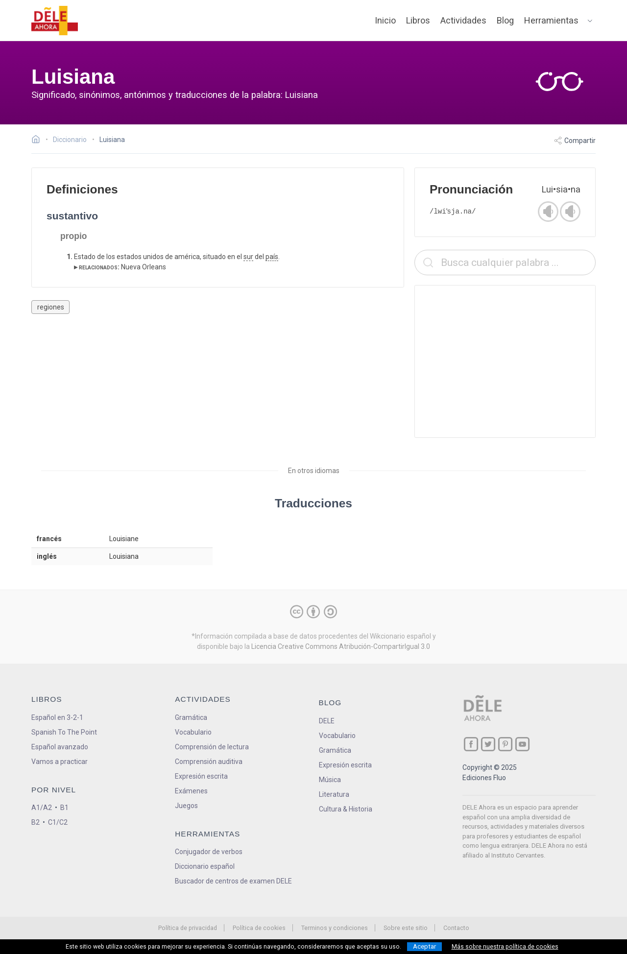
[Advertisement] (505, 361)
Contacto (456, 927)
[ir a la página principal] (54, 20)
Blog (505, 20)
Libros (418, 20)
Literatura (334, 794)
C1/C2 (58, 822)
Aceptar (424, 946)
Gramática (191, 717)
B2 (35, 822)
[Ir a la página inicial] (38, 140)
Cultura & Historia (345, 809)
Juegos (186, 806)
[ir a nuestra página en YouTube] (522, 744)
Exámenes (191, 791)
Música (330, 780)
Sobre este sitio (406, 927)
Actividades (463, 20)
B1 (64, 807)
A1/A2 (41, 807)
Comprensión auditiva (208, 761)
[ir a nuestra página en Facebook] (471, 744)
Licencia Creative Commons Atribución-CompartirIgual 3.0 (340, 646)
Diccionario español (205, 866)
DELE (327, 721)
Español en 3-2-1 (57, 717)
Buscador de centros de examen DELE (233, 881)
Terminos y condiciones (334, 927)
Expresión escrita (201, 776)
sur (248, 257)
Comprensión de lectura (212, 747)
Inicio (385, 20)
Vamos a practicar (59, 761)
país (271, 257)
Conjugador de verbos (208, 852)
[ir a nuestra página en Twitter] (488, 744)
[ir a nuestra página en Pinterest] (505, 744)
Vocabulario (193, 732)
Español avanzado (59, 747)
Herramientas (551, 20)
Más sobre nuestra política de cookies (505, 946)
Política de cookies (259, 927)
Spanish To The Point (64, 732)
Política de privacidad (187, 927)
